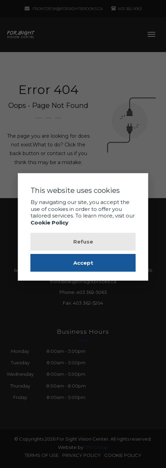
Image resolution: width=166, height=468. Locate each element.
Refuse (83, 241)
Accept (83, 262)
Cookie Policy (49, 222)
